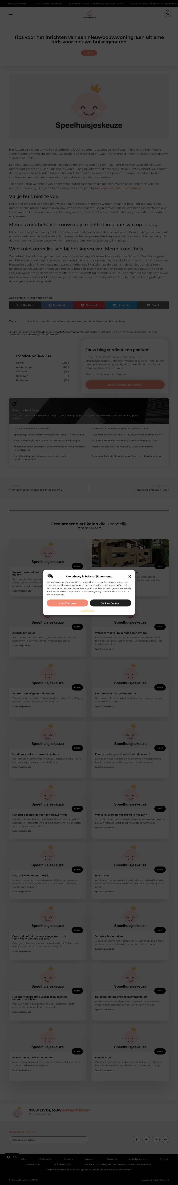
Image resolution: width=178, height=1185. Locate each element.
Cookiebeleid (87, 610)
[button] (129, 576)
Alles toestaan (67, 603)
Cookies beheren (110, 603)
